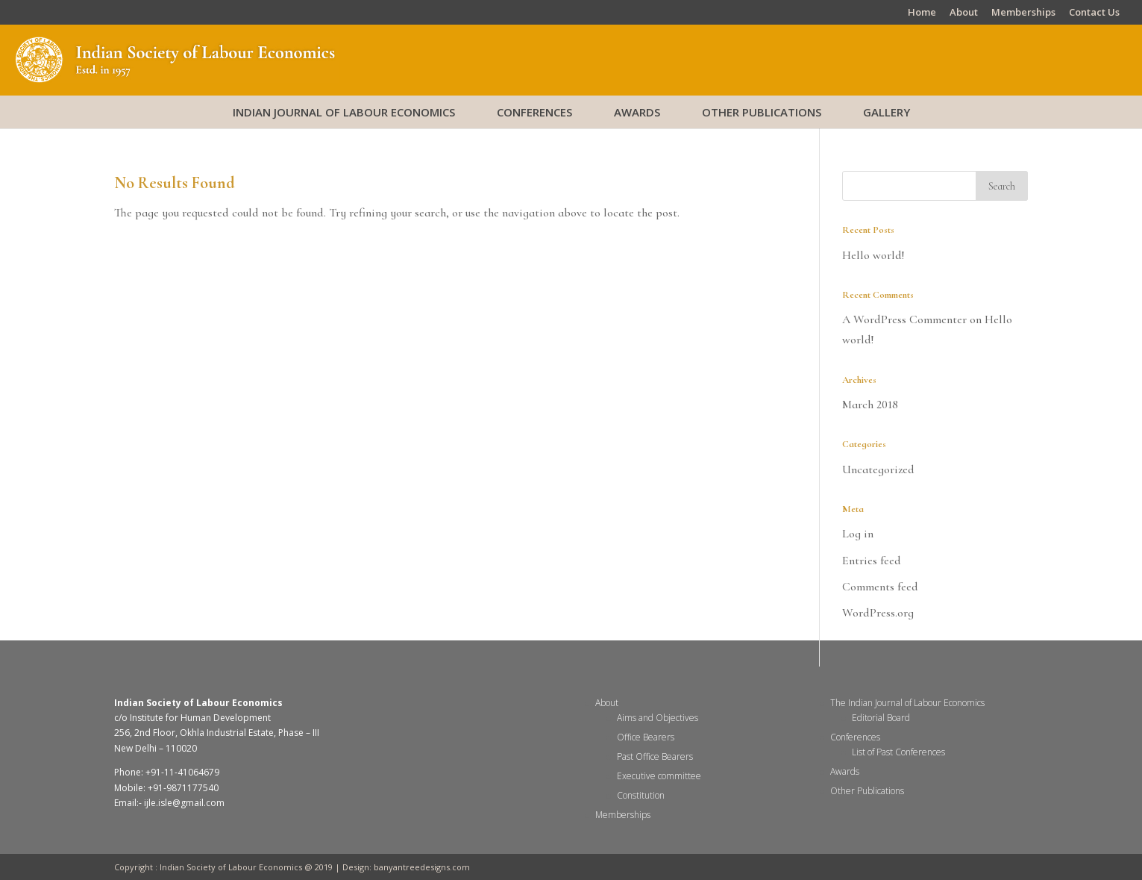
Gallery (886, 111)
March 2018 (870, 404)
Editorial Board (881, 717)
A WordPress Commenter (904, 319)
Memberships (1023, 13)
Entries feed (871, 560)
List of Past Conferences (898, 752)
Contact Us (1094, 13)
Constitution (641, 795)
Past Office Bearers (655, 756)
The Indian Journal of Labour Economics (907, 702)
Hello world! (873, 255)
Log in (857, 533)
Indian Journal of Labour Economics (344, 111)
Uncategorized (878, 469)
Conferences (534, 111)
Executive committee (659, 776)
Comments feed (880, 586)
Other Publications (761, 111)
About (964, 13)
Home (922, 13)
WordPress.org (878, 612)
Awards (637, 111)
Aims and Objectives (657, 717)
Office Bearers (645, 737)
